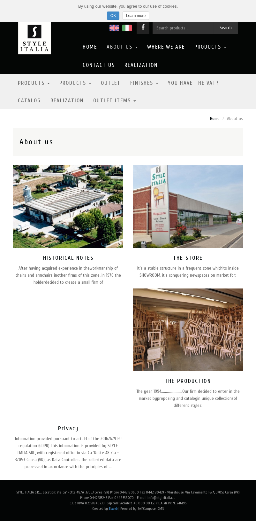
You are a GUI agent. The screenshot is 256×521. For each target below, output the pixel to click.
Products (210, 47)
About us (122, 47)
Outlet (111, 83)
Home (90, 47)
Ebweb (113, 508)
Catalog (29, 101)
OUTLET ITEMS (114, 101)
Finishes (144, 83)
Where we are (166, 47)
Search (226, 27)
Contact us (99, 65)
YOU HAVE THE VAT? (193, 83)
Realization (141, 65)
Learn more (136, 15)
